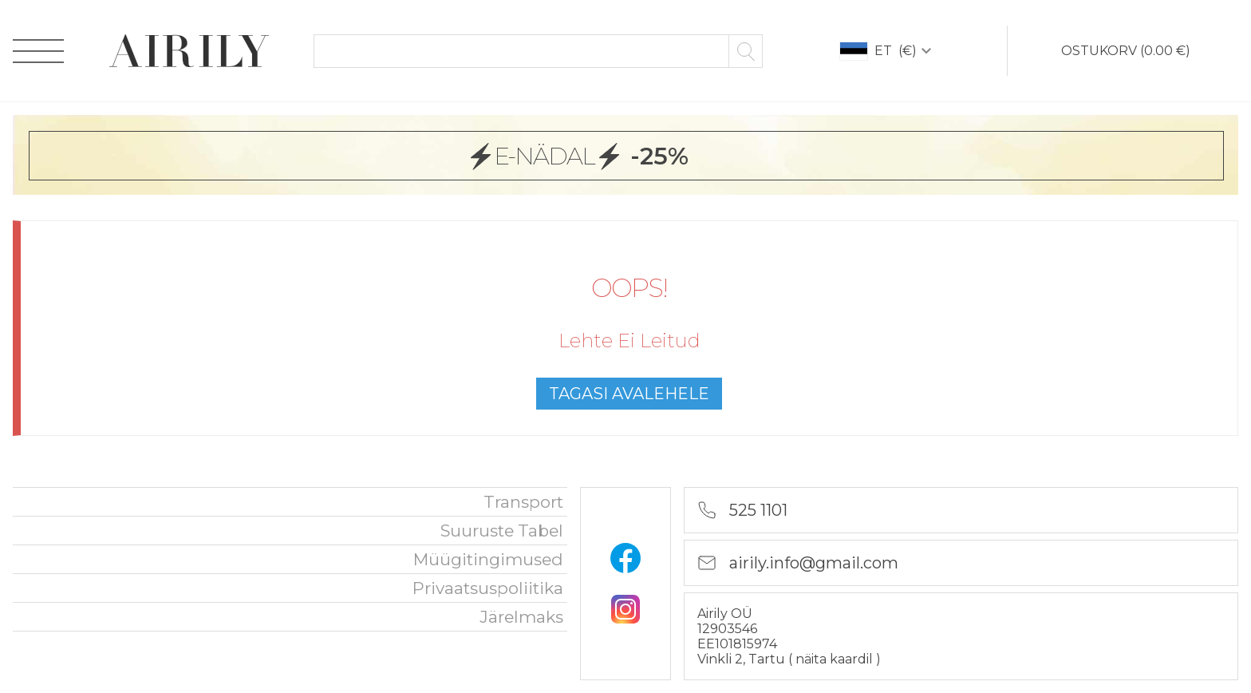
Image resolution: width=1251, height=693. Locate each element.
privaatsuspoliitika (487, 588)
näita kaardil (835, 659)
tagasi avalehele (629, 393)
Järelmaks (521, 617)
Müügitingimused (488, 559)
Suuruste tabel (501, 531)
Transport (523, 502)
